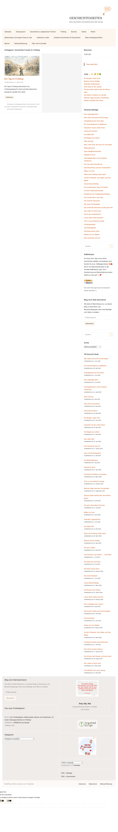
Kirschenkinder (89, 618)
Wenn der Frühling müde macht (95, 174)
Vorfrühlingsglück (90, 228)
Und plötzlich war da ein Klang (94, 670)
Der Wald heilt (89, 134)
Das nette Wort (92, 64)
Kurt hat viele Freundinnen (93, 164)
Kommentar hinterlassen (14, 109)
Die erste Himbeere (90, 576)
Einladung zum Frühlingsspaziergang (97, 194)
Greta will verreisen (90, 131)
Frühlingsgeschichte (20, 104)
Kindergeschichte (32, 106)
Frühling (63, 32)
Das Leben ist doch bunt (92, 211)
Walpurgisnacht (89, 148)
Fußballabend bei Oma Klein (94, 121)
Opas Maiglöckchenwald (92, 151)
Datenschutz (93, 784)
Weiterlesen (9, 97)
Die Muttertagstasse (91, 460)
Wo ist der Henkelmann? (92, 214)
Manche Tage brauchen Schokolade (96, 98)
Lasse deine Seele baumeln (93, 218)
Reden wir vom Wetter (91, 234)
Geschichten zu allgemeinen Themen (43, 32)
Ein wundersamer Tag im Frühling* (96, 187)
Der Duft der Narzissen (92, 201)
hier (96, 290)
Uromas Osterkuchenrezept (93, 190)
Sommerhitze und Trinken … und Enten (97, 555)
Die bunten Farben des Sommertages (97, 611)
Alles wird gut (88, 141)
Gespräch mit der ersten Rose (94, 128)
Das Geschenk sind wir (92, 238)
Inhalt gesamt (20, 32)
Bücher (7, 43)
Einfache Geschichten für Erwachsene (67, 37)
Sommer (74, 32)
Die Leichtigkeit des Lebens (93, 604)
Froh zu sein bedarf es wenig (94, 221)
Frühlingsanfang (89, 224)
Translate (75, 765)
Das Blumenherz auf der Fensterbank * (97, 168)
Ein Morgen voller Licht (92, 78)
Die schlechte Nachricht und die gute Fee (98, 207)
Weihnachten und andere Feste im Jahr (18, 37)
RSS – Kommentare (68, 776)
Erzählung (10, 104)
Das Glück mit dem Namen (93, 649)
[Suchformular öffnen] (112, 32)
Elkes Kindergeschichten (93, 37)
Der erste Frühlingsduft (92, 204)
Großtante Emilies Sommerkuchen (96, 642)
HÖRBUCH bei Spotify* (21, 723)
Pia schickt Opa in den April (93, 197)
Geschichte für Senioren (18, 106)
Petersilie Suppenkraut (92, 84)
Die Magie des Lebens (92, 138)
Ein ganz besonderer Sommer (94, 505)
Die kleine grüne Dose (91, 231)
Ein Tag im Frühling (13, 79)
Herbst (83, 32)
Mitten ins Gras (89, 171)
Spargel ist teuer (89, 155)
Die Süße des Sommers (92, 562)
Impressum (82, 784)
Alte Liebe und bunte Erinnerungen (96, 117)
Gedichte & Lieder (43, 37)
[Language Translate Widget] (72, 763)
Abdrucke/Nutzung (20, 43)
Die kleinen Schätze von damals (95, 95)
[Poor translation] (9, 801)
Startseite (8, 32)
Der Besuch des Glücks (92, 590)
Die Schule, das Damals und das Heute (97, 656)
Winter (93, 32)
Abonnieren (90, 323)
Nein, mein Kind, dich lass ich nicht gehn (98, 145)
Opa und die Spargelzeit (92, 453)
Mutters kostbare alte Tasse (93, 100)
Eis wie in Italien (89, 548)
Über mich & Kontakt (39, 43)
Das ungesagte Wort (91, 114)
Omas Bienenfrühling (91, 184)
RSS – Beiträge (66, 773)
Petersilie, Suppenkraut (92, 519)
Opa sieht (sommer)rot (92, 404)
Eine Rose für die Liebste (92, 87)
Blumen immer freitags (92, 81)
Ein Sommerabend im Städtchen (95, 124)
